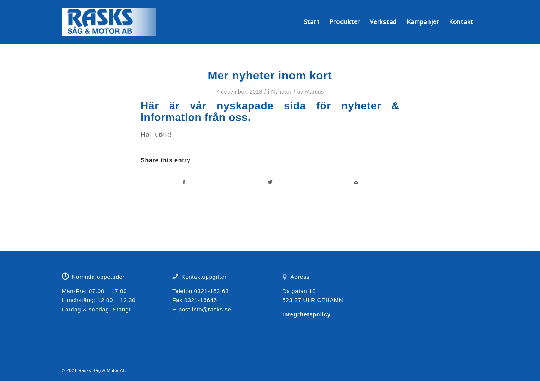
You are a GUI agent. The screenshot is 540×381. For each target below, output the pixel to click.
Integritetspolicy (306, 314)
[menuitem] (312, 22)
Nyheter (281, 92)
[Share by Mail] (356, 182)
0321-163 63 (211, 291)
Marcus (314, 92)
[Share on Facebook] (184, 182)
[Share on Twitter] (270, 182)
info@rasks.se (211, 309)
